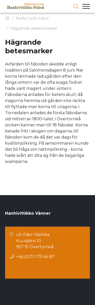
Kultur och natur (31, 18)
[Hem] (7, 18)
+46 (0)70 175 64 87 (35, 256)
